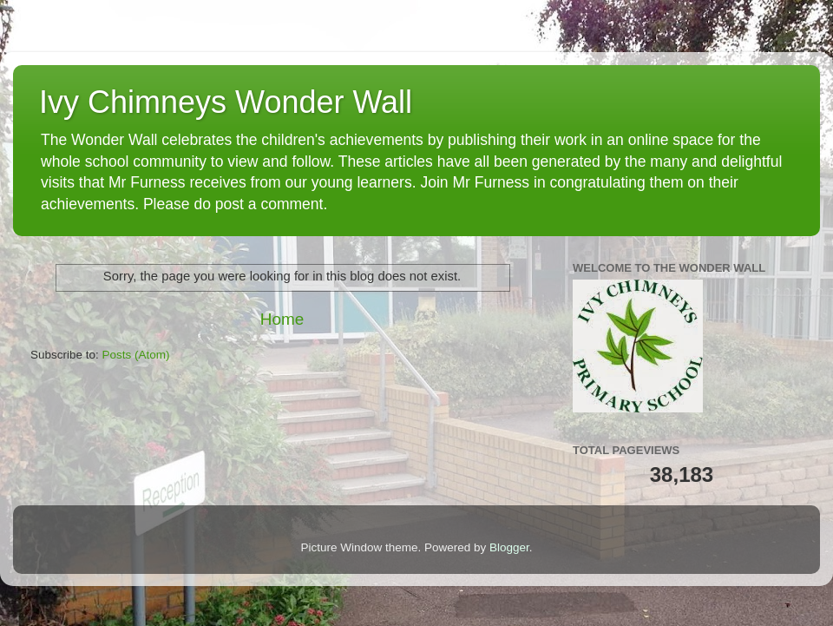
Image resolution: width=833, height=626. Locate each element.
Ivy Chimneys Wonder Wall (225, 102)
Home (282, 319)
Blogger (509, 547)
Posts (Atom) (136, 354)
